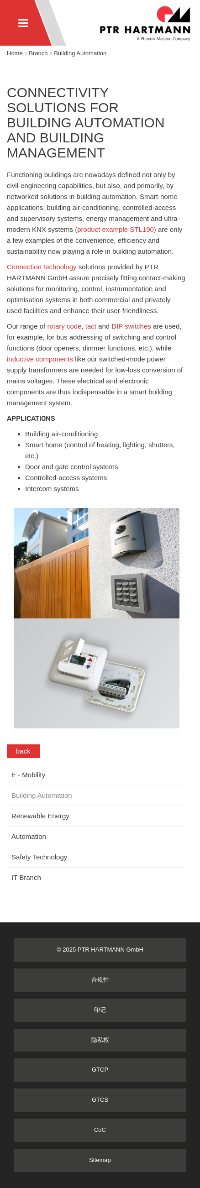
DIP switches (130, 326)
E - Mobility (28, 775)
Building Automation (80, 53)
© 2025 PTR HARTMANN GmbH (100, 949)
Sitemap (100, 1160)
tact (91, 326)
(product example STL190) (115, 229)
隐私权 (100, 1039)
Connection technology (42, 267)
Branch (38, 53)
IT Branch (26, 877)
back (23, 751)
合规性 (100, 979)
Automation (28, 836)
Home (15, 53)
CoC (100, 1129)
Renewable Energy (40, 816)
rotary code (64, 326)
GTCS (100, 1099)
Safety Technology (39, 857)
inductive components (40, 359)
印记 (100, 1009)
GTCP (100, 1069)
